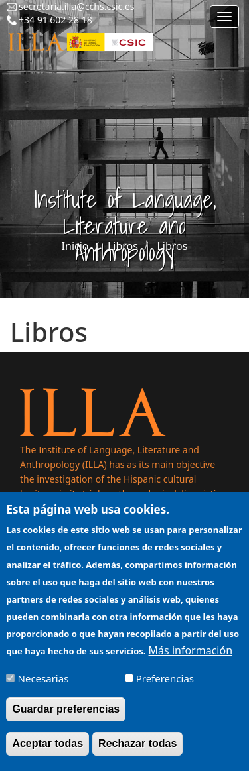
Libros (123, 246)
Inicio (75, 246)
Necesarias (43, 688)
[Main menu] (224, 16)
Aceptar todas (47, 753)
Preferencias (165, 688)
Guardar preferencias (66, 719)
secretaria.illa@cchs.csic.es (77, 6)
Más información (190, 660)
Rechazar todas (137, 753)
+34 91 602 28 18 (55, 19)
